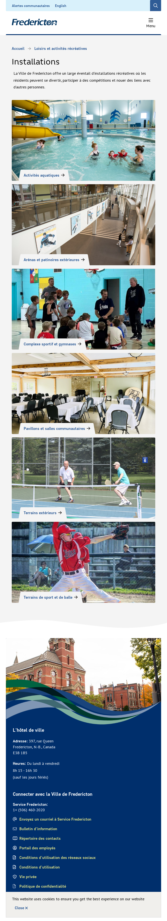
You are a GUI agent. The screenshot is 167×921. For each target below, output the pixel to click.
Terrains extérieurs (40, 512)
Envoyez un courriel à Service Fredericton (55, 819)
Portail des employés (37, 848)
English (60, 6)
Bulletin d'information (38, 828)
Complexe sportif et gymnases (50, 344)
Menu (150, 25)
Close (19, 908)
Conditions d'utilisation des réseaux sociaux (57, 857)
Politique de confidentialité (43, 886)
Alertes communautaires (31, 6)
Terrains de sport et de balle (48, 597)
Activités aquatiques (41, 175)
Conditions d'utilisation (39, 867)
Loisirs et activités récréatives (60, 48)
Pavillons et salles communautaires (54, 428)
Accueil (18, 48)
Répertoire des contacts (40, 838)
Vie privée (28, 876)
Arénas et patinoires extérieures (51, 259)
